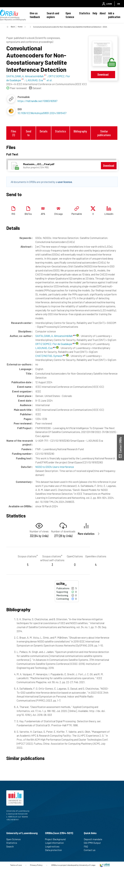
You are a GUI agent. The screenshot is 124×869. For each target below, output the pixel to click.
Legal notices (53, 846)
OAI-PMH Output (93, 842)
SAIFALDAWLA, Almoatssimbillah (55, 335)
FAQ (87, 846)
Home (20, 27)
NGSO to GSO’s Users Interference (54, 466)
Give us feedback (35, 15)
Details (43, 131)
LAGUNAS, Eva (45, 347)
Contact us (91, 850)
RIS (13, 213)
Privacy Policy (36, 865)
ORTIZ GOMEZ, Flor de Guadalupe (55, 343)
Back (13, 27)
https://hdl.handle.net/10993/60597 (37, 100)
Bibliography (80, 131)
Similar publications (104, 133)
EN (118, 4)
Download (103, 74)
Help (95, 13)
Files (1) (13, 133)
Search (11, 846)
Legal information (56, 842)
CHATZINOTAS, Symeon (50, 355)
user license (65, 181)
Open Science (70, 15)
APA (43, 213)
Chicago (58, 213)
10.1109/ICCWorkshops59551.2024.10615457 (42, 113)
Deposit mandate (94, 839)
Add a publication (114, 15)
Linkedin (108, 213)
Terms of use (16, 865)
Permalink (77, 213)
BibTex (28, 213)
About (103, 13)
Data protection (55, 850)
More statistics (86, 533)
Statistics (84, 13)
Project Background (56, 839)
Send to (28, 133)
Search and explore (53, 15)
